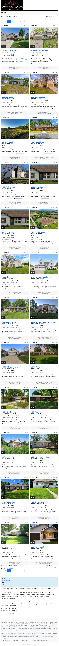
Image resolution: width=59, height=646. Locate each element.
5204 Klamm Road (37, 547)
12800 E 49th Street (9, 412)
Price (48, 18)
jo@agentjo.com (6, 580)
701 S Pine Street (8, 277)
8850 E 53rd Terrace (9, 322)
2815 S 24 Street (7, 97)
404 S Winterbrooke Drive (40, 50)
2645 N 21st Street (8, 232)
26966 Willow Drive (37, 367)
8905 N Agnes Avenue (9, 50)
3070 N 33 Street (8, 457)
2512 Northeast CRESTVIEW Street (43, 322)
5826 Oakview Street (38, 97)
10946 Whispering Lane (10, 367)
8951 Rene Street (37, 412)
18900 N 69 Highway (38, 232)
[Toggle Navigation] (56, 12)
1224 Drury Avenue (37, 502)
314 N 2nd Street (8, 547)
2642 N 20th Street (37, 187)
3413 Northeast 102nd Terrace (41, 277)
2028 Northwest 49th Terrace (41, 457)
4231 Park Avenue (8, 187)
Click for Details (19, 61)
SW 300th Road (7, 142)
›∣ (23, 21)
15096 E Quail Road (38, 142)
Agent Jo (4, 13)
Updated (55, 18)
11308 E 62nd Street (9, 502)
